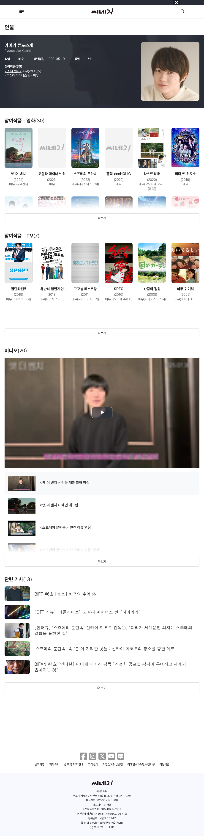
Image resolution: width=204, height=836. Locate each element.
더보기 (102, 218)
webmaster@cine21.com (107, 822)
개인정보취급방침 (113, 764)
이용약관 (164, 764)
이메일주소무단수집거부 (141, 764)
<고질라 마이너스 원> (19, 75)
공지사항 (40, 764)
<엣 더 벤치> (13, 71)
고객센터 (93, 764)
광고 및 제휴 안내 (74, 764)
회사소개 (54, 764)
